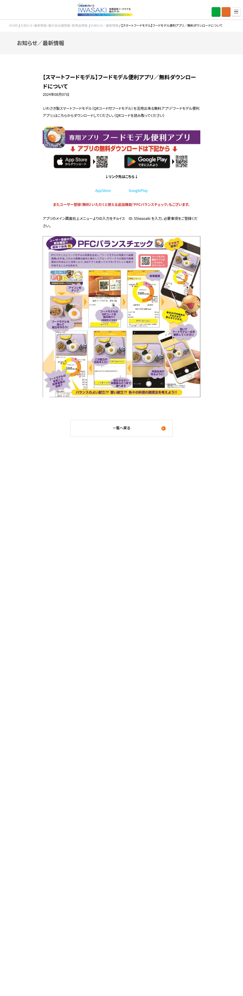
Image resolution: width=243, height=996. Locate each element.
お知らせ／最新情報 (105, 25)
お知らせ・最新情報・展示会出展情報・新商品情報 (54, 25)
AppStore (103, 190)
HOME (13, 25)
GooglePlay (138, 190)
